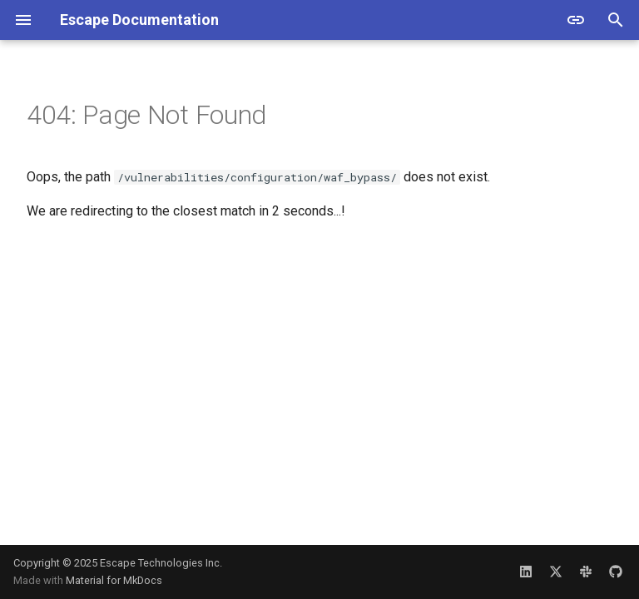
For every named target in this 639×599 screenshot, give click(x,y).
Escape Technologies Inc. (161, 563)
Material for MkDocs (114, 580)
